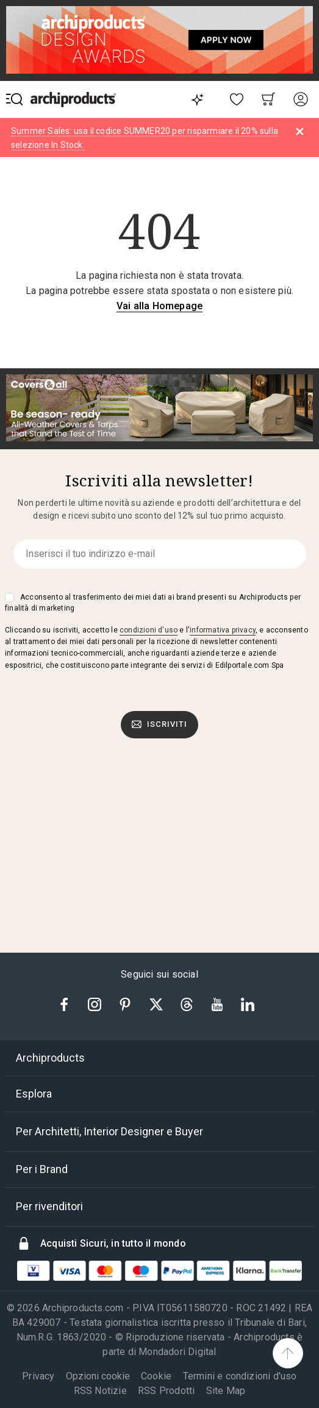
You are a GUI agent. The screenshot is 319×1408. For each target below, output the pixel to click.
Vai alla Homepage (159, 306)
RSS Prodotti (166, 1390)
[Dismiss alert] (299, 131)
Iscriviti (160, 724)
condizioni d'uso (148, 630)
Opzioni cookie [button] (98, 1376)
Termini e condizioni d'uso (240, 1376)
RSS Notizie (100, 1390)
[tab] (159, 1058)
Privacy (38, 1376)
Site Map (226, 1390)
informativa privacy (223, 630)
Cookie (156, 1376)
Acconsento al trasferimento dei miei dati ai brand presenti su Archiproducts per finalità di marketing (153, 602)
